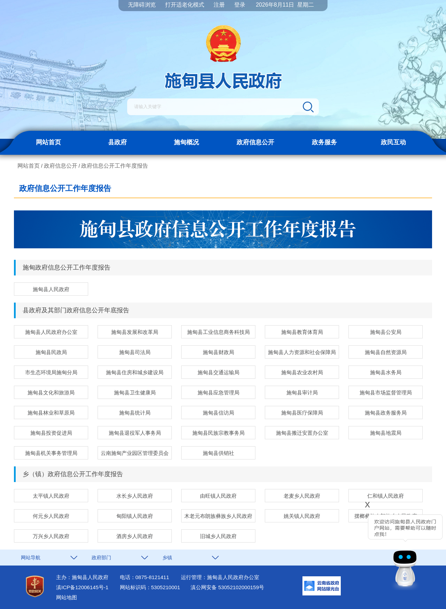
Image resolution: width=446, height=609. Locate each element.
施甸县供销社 (218, 453)
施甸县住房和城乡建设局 (134, 372)
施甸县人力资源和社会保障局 (302, 352)
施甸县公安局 (385, 332)
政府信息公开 (255, 142)
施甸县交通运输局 (218, 372)
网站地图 (66, 597)
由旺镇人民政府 (218, 496)
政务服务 (324, 142)
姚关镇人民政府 (302, 516)
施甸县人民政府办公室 (51, 332)
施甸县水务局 (385, 372)
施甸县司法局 (135, 352)
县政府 (117, 142)
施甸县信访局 (218, 413)
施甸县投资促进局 (51, 433)
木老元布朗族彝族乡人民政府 (218, 516)
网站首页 (48, 142)
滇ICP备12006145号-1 (82, 587)
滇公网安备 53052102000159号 (227, 587)
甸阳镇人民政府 (134, 516)
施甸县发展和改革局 (134, 332)
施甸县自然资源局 (386, 352)
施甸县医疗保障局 (302, 413)
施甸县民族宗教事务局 (218, 433)
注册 (219, 5)
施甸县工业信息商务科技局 (218, 332)
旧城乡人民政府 (218, 536)
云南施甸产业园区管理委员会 (135, 453)
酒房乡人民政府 (134, 536)
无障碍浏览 (142, 5)
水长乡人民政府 (134, 496)
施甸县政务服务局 (386, 413)
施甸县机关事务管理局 (51, 453)
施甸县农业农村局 (302, 372)
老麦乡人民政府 (302, 496)
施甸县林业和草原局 (51, 413)
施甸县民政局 (51, 352)
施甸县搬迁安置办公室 (302, 433)
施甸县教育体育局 (302, 332)
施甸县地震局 (385, 433)
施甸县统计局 (135, 413)
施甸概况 (186, 142)
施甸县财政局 (218, 352)
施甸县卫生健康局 (135, 392)
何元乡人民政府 (51, 516)
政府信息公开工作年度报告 (114, 166)
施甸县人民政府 (51, 289)
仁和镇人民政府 (385, 496)
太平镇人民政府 (51, 496)
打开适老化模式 (184, 5)
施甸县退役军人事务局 (135, 433)
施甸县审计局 (302, 392)
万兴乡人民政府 (51, 536)
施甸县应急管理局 (218, 392)
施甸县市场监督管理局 (386, 392)
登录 (239, 5)
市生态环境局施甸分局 (51, 372)
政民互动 (393, 142)
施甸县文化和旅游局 (51, 392)
